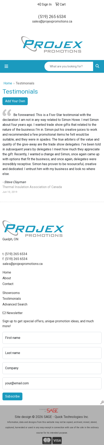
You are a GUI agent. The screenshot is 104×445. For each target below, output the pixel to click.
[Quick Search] (68, 66)
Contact (7, 284)
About (6, 278)
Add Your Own (15, 101)
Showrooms (11, 293)
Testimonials (11, 299)
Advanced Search (14, 304)
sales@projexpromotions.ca (52, 21)
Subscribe (12, 396)
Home (7, 83)
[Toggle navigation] (6, 66)
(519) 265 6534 (52, 16)
